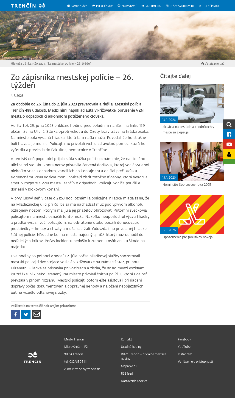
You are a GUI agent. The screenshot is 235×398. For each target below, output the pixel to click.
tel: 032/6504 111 (75, 361)
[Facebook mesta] (229, 134)
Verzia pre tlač (212, 63)
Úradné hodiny (131, 346)
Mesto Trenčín (74, 339)
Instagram (185, 354)
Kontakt (126, 339)
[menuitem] (79, 6)
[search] (229, 124)
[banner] (31, 6)
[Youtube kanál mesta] (229, 144)
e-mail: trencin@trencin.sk (82, 369)
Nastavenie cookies (134, 381)
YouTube (184, 346)
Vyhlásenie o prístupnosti (195, 361)
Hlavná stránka (21, 63)
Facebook (184, 339)
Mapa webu (129, 366)
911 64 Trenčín (73, 354)
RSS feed (127, 373)
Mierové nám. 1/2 (76, 346)
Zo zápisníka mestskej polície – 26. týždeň (63, 63)
